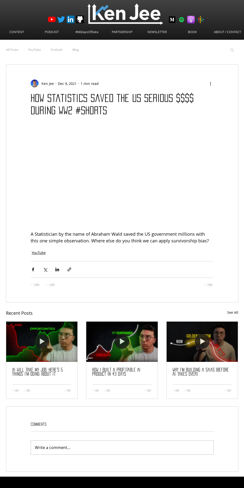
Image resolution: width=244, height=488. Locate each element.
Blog (75, 49)
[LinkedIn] (70, 19)
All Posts (12, 49)
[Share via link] (69, 269)
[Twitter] (61, 19)
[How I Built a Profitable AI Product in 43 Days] (122, 342)
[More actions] (211, 83)
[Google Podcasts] (200, 19)
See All (232, 312)
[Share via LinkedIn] (57, 269)
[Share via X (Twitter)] (45, 269)
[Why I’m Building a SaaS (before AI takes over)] (202, 342)
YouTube (34, 49)
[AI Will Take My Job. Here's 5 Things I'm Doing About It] (42, 342)
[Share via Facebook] (33, 269)
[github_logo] (80, 19)
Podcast (57, 49)
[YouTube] (52, 19)
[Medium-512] (172, 19)
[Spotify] (181, 19)
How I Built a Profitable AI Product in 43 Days (116, 372)
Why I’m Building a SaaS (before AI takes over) (201, 372)
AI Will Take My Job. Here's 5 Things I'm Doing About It (37, 372)
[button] (232, 50)
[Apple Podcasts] (191, 19)
